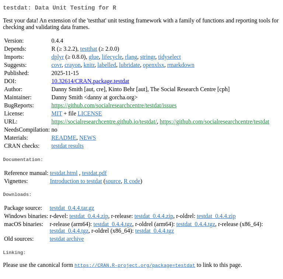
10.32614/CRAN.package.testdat (90, 82)
